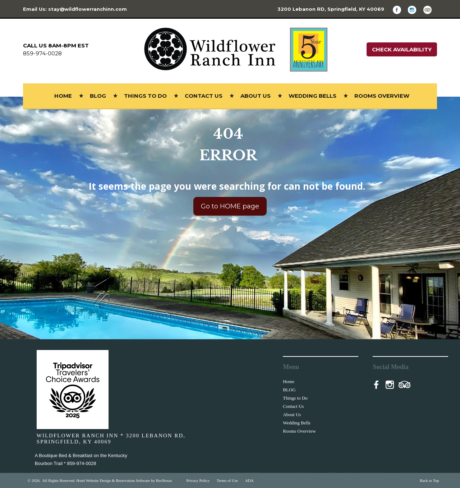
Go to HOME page (230, 206)
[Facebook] (399, 9)
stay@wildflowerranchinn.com (87, 9)
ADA (249, 480)
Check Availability (402, 49)
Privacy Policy (198, 480)
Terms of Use (227, 480)
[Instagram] (415, 9)
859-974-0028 (42, 53)
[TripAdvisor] (430, 9)
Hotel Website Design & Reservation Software (113, 480)
